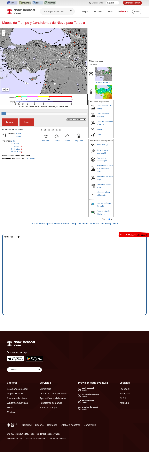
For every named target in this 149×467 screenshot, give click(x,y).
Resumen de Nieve (17, 398)
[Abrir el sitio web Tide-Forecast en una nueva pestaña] (37, 3)
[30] (105, 161)
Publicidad (26, 424)
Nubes (99, 135)
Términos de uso (14, 438)
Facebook (124, 388)
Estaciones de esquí (17, 388)
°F (111, 220)
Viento (57, 141)
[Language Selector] (24, 369)
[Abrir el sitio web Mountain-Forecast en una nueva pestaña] (25, 3)
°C (105, 220)
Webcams (45, 141)
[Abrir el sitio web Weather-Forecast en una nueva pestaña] (50, 3)
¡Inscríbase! (30, 158)
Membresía (45, 388)
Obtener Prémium (132, 3)
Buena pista (101, 145)
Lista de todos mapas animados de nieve (50, 223)
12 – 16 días (16, 152)
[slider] (3, 113)
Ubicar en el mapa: (96, 61)
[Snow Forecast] (21, 11)
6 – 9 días (15, 146)
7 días (18, 136)
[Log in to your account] (137, 11)
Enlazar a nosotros (70, 424)
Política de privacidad (35, 438)
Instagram (124, 393)
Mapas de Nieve (103, 82)
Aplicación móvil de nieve (53, 398)
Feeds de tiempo (48, 407)
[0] (107, 145)
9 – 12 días (15, 149)
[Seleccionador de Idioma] (112, 3)
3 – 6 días (15, 143)
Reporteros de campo (51, 402)
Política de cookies (57, 438)
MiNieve (11, 412)
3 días (18, 133)
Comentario (90, 424)
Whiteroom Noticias (17, 402)
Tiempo (85, 11)
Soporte (39, 424)
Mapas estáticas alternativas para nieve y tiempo (95, 223)
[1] (104, 214)
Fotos (110, 11)
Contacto (52, 424)
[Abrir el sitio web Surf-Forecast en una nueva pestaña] (12, 3)
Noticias (99, 11)
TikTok (123, 398)
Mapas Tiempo (15, 393)
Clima (67, 141)
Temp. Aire (78, 141)
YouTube (124, 402)
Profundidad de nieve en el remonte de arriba (105, 169)
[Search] (71, 11)
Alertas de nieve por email (53, 393)
